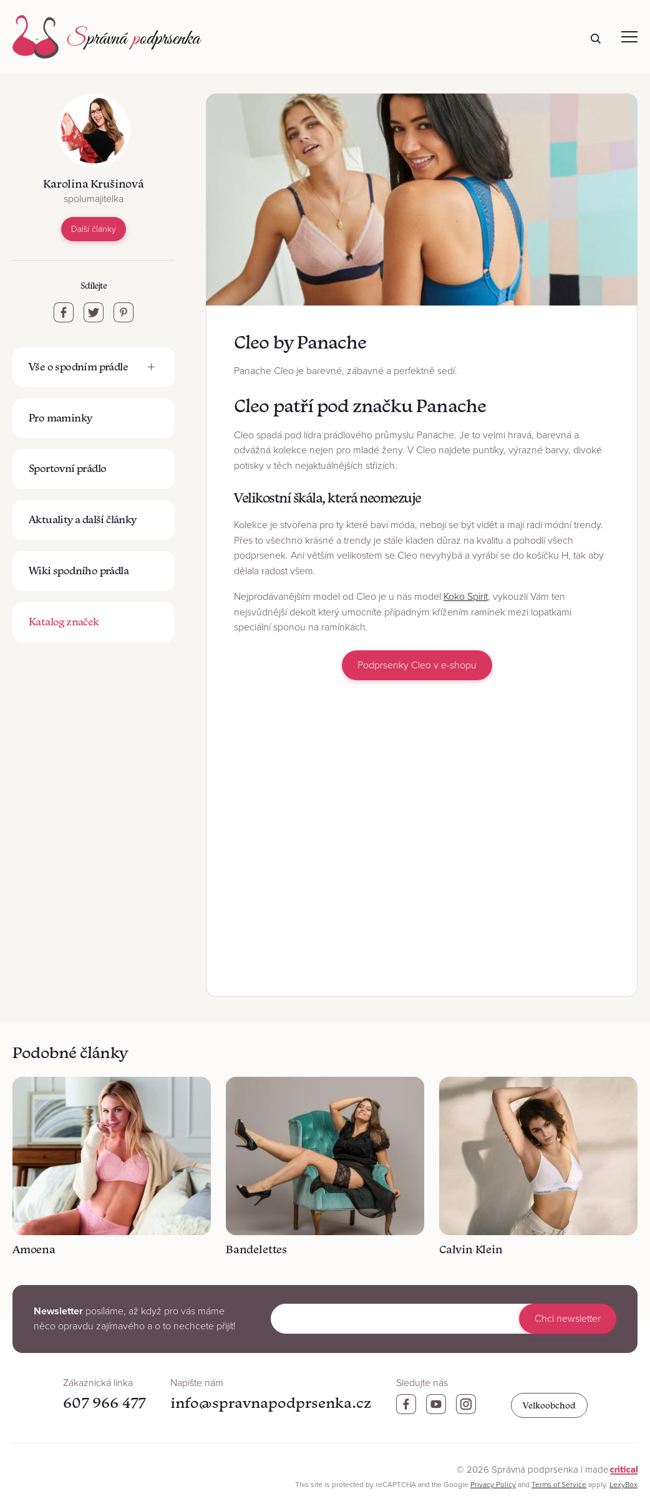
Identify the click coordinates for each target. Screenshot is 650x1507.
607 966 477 (104, 1402)
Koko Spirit (466, 596)
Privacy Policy (493, 1484)
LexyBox (623, 1484)
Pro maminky (60, 418)
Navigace (629, 36)
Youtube (436, 1404)
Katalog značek (64, 621)
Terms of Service (558, 1484)
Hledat (596, 39)
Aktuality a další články (83, 519)
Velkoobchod (549, 1405)
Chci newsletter (568, 1318)
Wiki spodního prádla (79, 570)
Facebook (406, 1404)
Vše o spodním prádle (78, 366)
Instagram (466, 1404)
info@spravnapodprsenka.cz (270, 1402)
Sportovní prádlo (67, 468)
